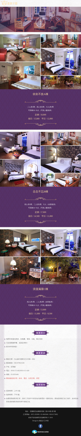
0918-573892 (54, 414)
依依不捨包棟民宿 (34, 417)
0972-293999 (35, 414)
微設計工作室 (44, 421)
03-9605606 (44, 414)
